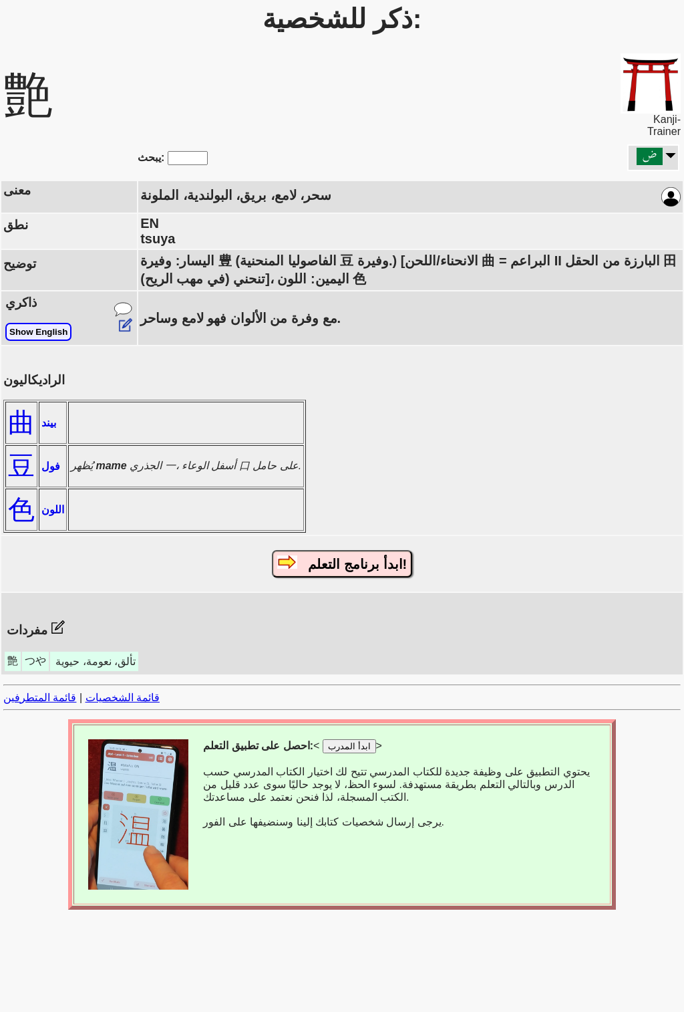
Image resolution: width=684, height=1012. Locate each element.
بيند (48, 422)
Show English (38, 332)
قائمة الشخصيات (123, 697)
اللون (52, 509)
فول (50, 466)
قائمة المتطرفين (39, 697)
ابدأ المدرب (349, 746)
